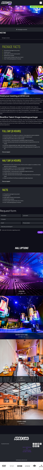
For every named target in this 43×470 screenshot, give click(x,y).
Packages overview (21, 29)
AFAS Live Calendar (36, 6)
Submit (40, 232)
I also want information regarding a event (11, 230)
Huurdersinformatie (5, 443)
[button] (41, 80)
